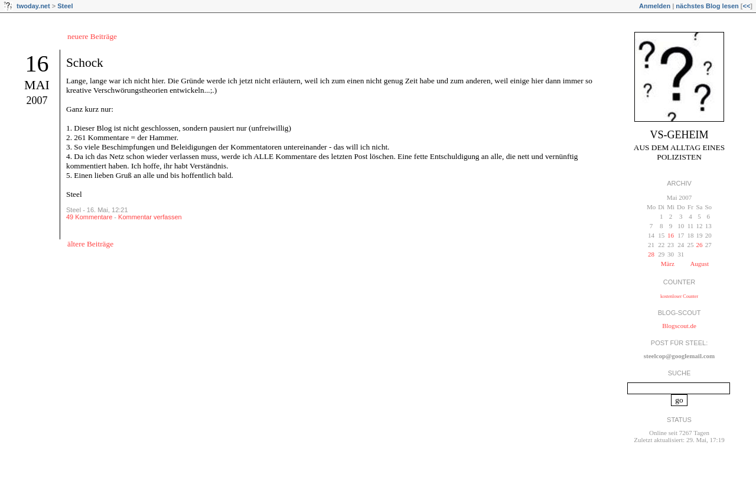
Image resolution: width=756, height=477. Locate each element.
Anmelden (654, 5)
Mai (37, 84)
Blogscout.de (679, 325)
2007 (37, 100)
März (667, 263)
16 (37, 63)
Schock (84, 63)
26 (699, 244)
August (699, 263)
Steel (65, 5)
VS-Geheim (679, 135)
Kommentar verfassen (150, 216)
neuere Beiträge (92, 36)
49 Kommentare (89, 216)
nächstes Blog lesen (707, 5)
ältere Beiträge (90, 243)
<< (746, 5)
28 (651, 254)
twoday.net (33, 5)
